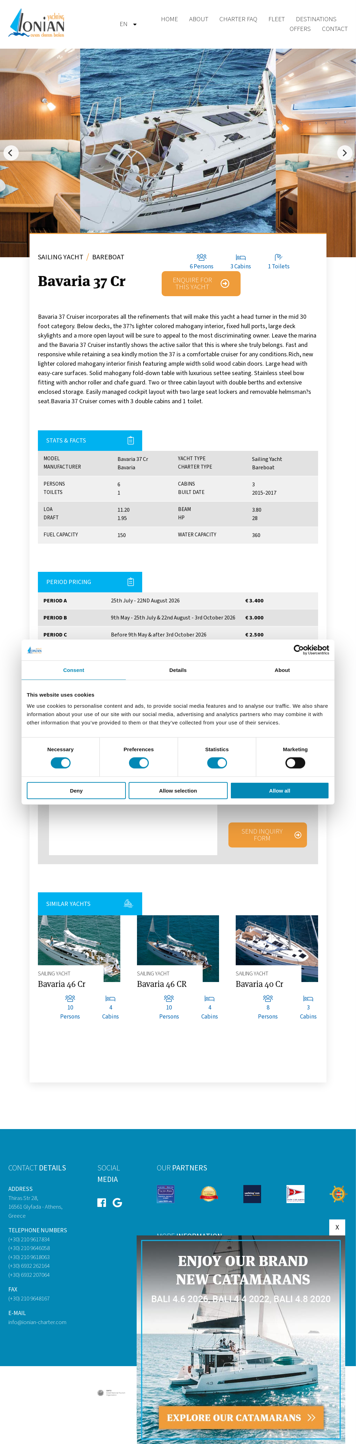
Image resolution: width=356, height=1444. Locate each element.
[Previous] (11, 153)
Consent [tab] (73, 670)
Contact (335, 29)
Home (169, 19)
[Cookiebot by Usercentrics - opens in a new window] (298, 650)
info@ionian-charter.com (37, 1322)
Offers (300, 29)
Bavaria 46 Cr (62, 984)
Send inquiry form (262, 835)
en (124, 24)
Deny (76, 790)
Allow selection (178, 790)
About (198, 19)
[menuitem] (124, 24)
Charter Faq (238, 19)
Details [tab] (178, 670)
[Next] (345, 153)
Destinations (316, 19)
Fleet (276, 19)
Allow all (279, 790)
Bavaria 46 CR (162, 984)
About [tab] (282, 670)
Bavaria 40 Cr (259, 984)
